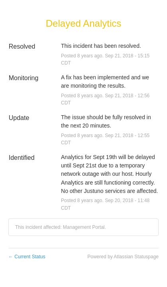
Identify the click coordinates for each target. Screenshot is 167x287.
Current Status (26, 256)
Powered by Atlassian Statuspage (123, 256)
